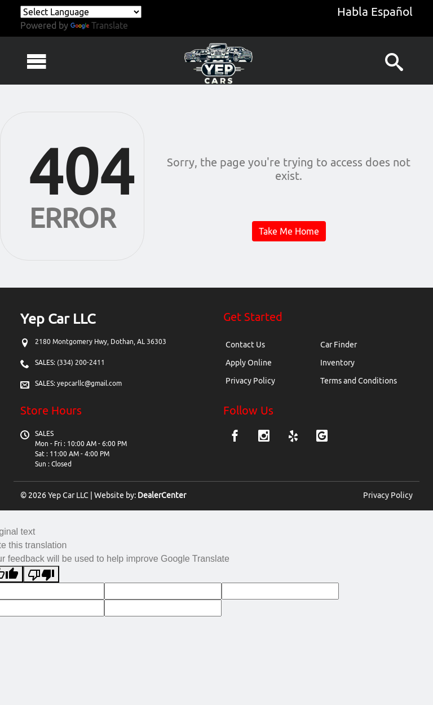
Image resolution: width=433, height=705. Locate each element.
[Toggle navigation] (36, 61)
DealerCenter (162, 495)
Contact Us (245, 344)
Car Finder (338, 344)
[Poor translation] (41, 574)
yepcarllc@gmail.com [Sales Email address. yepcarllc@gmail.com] (89, 383)
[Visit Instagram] (265, 437)
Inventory (337, 362)
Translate (99, 25)
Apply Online (249, 362)
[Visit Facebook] (236, 437)
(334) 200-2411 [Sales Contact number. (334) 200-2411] (80, 362)
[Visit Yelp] (294, 437)
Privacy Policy (250, 380)
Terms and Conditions (358, 380)
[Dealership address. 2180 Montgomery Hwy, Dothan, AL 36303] (100, 341)
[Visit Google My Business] (322, 437)
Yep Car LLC (68, 495)
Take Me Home (289, 231)
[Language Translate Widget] (81, 12)
